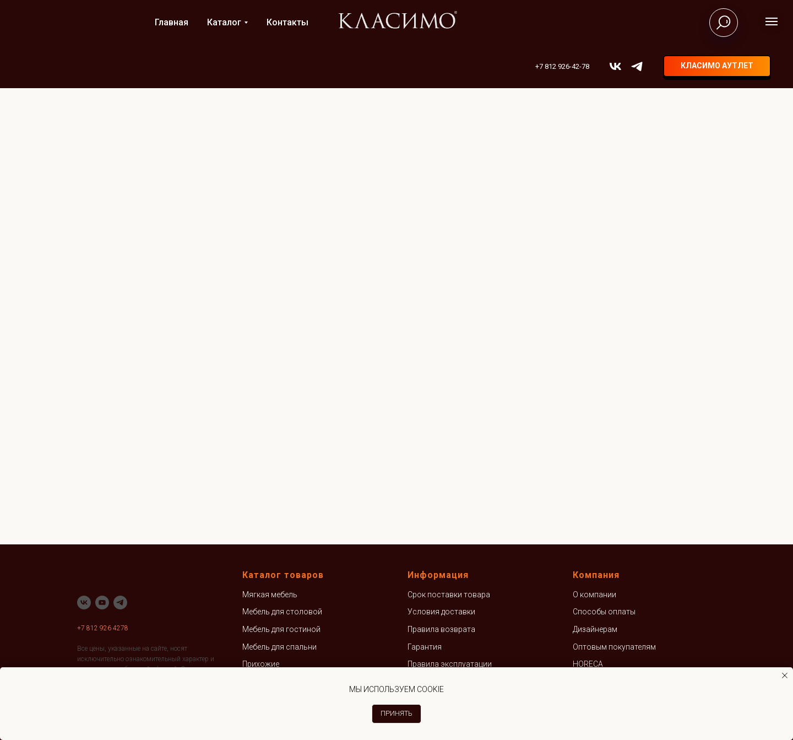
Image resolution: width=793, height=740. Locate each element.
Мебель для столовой (282, 611)
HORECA (588, 664)
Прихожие (260, 664)
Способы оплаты (604, 611)
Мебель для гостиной (281, 629)
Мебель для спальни (279, 646)
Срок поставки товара (449, 594)
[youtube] (102, 602)
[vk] (615, 66)
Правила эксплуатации (450, 664)
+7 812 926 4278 (102, 628)
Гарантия (425, 646)
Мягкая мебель (269, 594)
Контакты (287, 22)
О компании (594, 594)
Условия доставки (441, 611)
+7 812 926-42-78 (562, 66)
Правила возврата (441, 629)
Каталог (224, 22)
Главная (171, 22)
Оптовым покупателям (614, 646)
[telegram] (637, 66)
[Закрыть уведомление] (784, 675)
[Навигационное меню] (771, 21)
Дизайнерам (595, 629)
